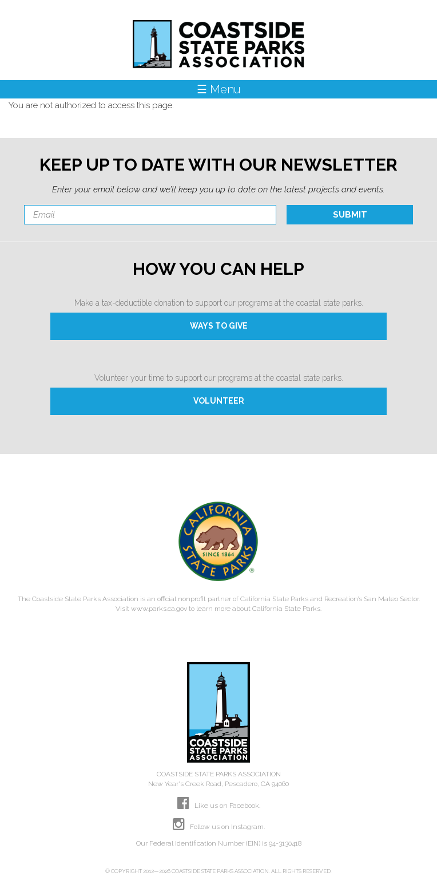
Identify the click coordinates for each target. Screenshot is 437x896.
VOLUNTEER (218, 400)
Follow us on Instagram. (219, 827)
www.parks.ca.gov (159, 609)
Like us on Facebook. (218, 806)
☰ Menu (219, 89)
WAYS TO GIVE (219, 325)
